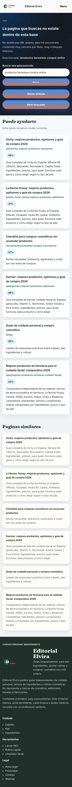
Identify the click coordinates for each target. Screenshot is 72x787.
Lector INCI (11, 745)
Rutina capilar (13, 749)
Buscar (35, 82)
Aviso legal (11, 766)
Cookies (10, 774)
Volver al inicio (36, 93)
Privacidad (11, 770)
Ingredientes (12, 732)
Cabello (9, 724)
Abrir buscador (36, 104)
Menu (63, 6)
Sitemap (10, 778)
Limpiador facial (14, 753)
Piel (7, 728)
